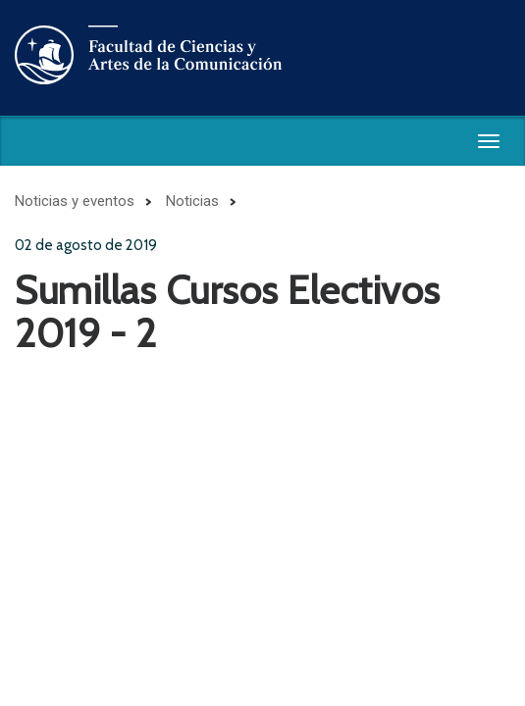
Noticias (192, 201)
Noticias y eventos (74, 201)
